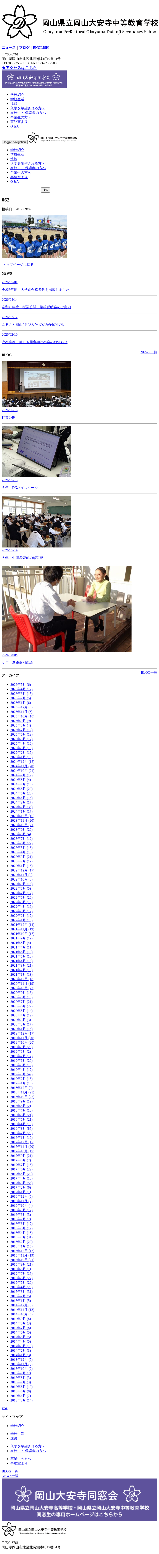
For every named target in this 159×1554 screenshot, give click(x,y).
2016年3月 (21, 1237)
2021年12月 (22, 924)
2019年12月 (22, 1033)
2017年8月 (20, 1160)
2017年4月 (21, 1178)
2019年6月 (21, 1060)
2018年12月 (21, 1088)
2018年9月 (21, 1101)
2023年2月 (21, 861)
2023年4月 (21, 852)
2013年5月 (20, 1391)
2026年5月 (20, 684)
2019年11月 (22, 1038)
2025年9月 (20, 721)
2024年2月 (21, 807)
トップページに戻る (18, 264)
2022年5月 (21, 902)
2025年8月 (20, 725)
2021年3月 (21, 965)
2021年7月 (21, 947)
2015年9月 (21, 1264)
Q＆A (14, 126)
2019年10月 (22, 1042)
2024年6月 (21, 789)
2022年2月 (21, 915)
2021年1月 (21, 974)
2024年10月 (22, 770)
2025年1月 (21, 757)
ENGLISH (41, 47)
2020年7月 (21, 1001)
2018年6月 (21, 1115)
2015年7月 (21, 1273)
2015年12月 (22, 1251)
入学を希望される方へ (27, 108)
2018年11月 (22, 1092)
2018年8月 (20, 1106)
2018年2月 (21, 1133)
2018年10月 (22, 1097)
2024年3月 (21, 802)
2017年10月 (22, 1151)
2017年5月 (21, 1174)
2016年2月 (21, 1242)
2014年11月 (22, 1310)
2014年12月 (21, 1305)
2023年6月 (21, 843)
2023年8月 (20, 834)
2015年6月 (21, 1278)
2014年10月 (21, 1314)
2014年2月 (20, 1350)
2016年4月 (21, 1233)
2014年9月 (20, 1319)
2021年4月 (21, 961)
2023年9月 (21, 829)
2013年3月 (21, 1400)
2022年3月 (21, 911)
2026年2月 (20, 698)
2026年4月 (21, 689)
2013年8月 (20, 1377)
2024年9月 (21, 775)
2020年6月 (21, 1006)
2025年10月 (22, 716)
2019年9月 (21, 1047)
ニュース (9, 47)
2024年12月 (22, 761)
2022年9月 (21, 884)
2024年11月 (22, 766)
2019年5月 (21, 1065)
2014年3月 (21, 1346)
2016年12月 (21, 1196)
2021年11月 (22, 929)
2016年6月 (21, 1223)
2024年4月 (21, 798)
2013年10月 (21, 1368)
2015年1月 (20, 1300)
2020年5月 (21, 1011)
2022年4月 (21, 906)
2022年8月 (20, 888)
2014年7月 (20, 1328)
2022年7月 (21, 893)
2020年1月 (21, 1029)
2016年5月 (21, 1228)
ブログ (24, 47)
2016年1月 (21, 1246)
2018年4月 (21, 1124)
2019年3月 (21, 1074)
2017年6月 (21, 1169)
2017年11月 (22, 1146)
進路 (13, 103)
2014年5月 (20, 1337)
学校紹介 (17, 94)
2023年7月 (21, 838)
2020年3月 (20, 1020)
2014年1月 (20, 1355)
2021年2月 (21, 970)
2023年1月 (21, 866)
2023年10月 (22, 825)
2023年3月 (21, 857)
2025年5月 (21, 739)
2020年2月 (21, 1024)
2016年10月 (21, 1205)
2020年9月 (21, 992)
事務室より (19, 122)
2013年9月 (20, 1373)
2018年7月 (21, 1110)
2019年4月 (21, 1069)
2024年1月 (21, 811)
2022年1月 (21, 920)
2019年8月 (20, 1051)
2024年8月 (20, 780)
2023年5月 (21, 847)
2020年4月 (21, 1015)
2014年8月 (20, 1323)
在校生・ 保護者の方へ (28, 113)
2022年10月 (21, 879)
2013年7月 (20, 1382)
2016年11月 (21, 1201)
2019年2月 (21, 1079)
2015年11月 (22, 1255)
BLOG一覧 (149, 672)
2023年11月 (22, 820)
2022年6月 (21, 897)
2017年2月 (20, 1187)
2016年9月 (21, 1210)
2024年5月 (21, 793)
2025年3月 (21, 748)
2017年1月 (20, 1192)
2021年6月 (21, 952)
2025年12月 (21, 707)
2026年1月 (20, 703)
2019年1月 (21, 1083)
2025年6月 (21, 734)
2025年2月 (21, 752)
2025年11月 (21, 712)
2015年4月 (21, 1287)
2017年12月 (22, 1142)
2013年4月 (20, 1396)
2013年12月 (21, 1359)
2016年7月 (20, 1219)
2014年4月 (20, 1341)
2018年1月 (21, 1137)
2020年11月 (22, 983)
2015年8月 (20, 1269)
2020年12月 (22, 979)
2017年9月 (21, 1156)
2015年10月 (22, 1260)
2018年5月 (21, 1119)
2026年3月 (21, 693)
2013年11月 (21, 1364)
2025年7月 (21, 730)
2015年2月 (20, 1296)
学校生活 (17, 99)
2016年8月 (20, 1214)
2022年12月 (22, 870)
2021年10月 (22, 934)
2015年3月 (21, 1291)
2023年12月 (22, 816)
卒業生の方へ (20, 117)
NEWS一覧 (149, 352)
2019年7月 (21, 1056)
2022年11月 (21, 875)
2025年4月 (21, 743)
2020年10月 (22, 988)
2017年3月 (21, 1183)
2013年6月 (21, 1387)
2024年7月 (21, 784)
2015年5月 (21, 1282)
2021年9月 (21, 938)
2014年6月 (20, 1332)
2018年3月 (21, 1128)
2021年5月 (21, 956)
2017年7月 (21, 1165)
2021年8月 (20, 943)
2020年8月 (21, 997)
